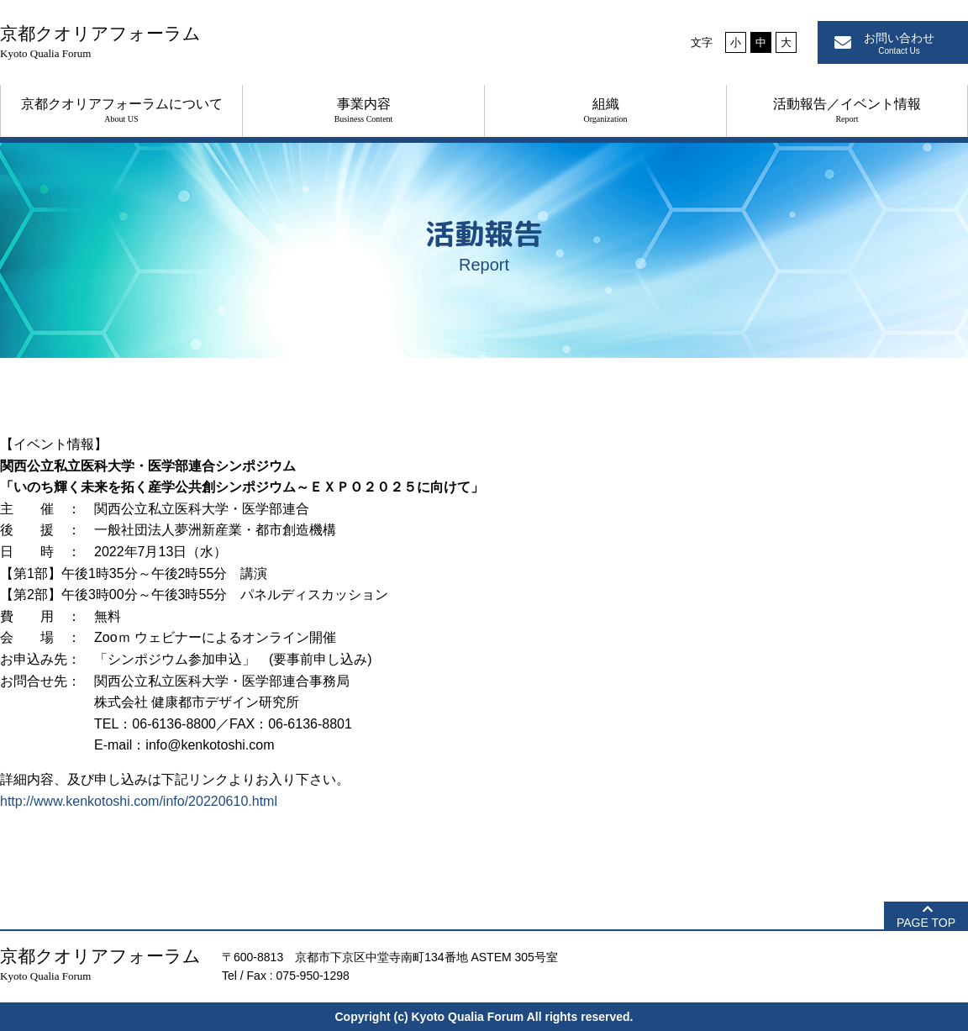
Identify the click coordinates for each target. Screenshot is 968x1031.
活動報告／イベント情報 (847, 110)
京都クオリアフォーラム (100, 42)
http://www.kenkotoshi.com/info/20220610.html (138, 801)
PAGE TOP (926, 922)
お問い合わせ (899, 43)
